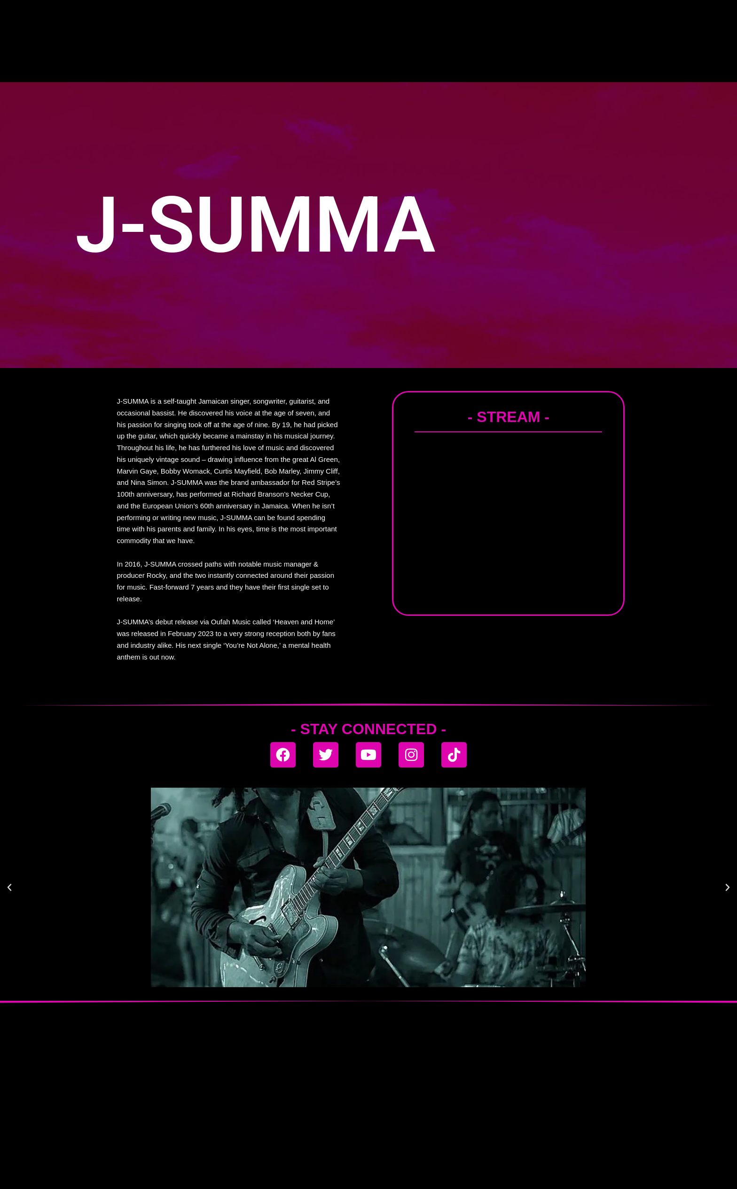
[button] (9, 887)
